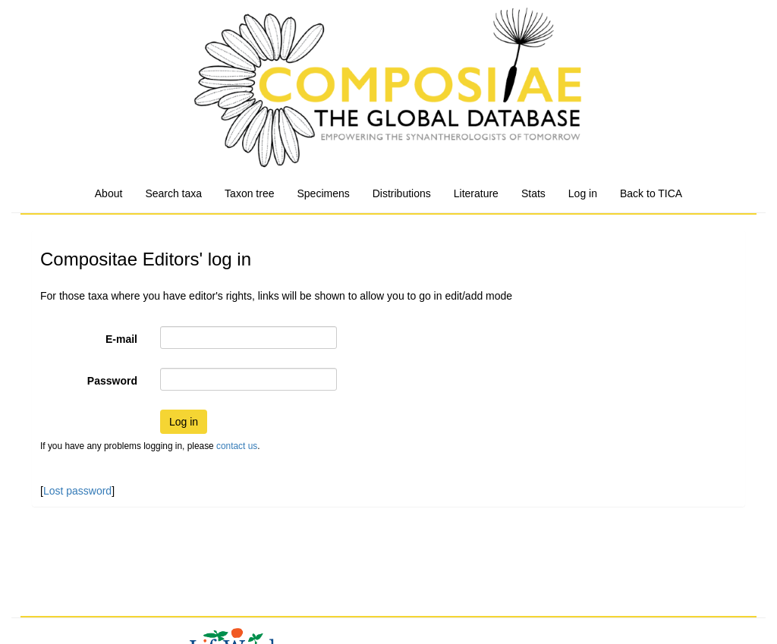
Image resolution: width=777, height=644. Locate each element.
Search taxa (173, 193)
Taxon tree (249, 193)
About (109, 193)
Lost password (77, 491)
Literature (476, 193)
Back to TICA (651, 193)
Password (112, 381)
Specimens (323, 193)
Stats (533, 193)
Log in (582, 193)
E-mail (121, 339)
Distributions (402, 193)
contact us (236, 446)
